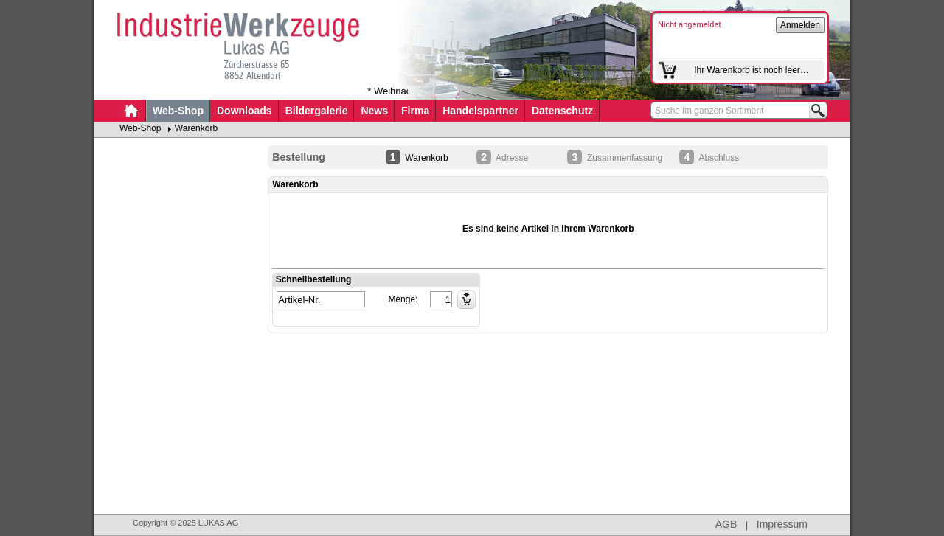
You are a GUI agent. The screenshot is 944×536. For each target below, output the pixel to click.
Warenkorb (196, 128)
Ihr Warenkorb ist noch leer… (751, 70)
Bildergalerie (316, 110)
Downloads (244, 110)
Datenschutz (562, 110)
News (374, 110)
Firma (415, 110)
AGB (726, 524)
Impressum (782, 524)
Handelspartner (480, 110)
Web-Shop (178, 110)
